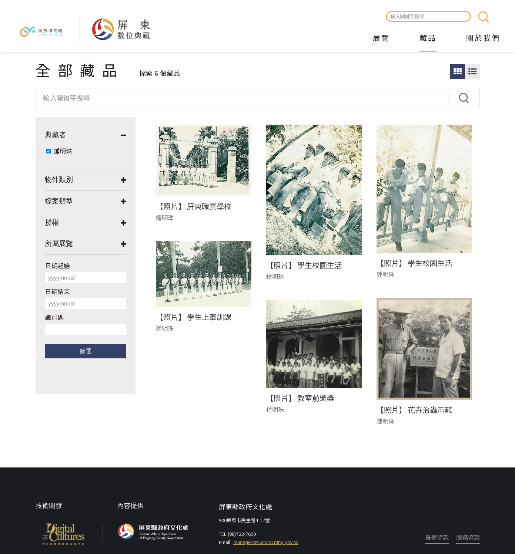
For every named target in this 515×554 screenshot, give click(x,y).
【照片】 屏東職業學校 (193, 206)
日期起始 (57, 265)
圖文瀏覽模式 (472, 71)
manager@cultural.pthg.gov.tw (265, 542)
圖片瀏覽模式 (457, 71)
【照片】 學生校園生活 (304, 265)
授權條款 (437, 537)
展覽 (381, 38)
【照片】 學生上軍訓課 (193, 317)
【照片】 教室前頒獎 (300, 397)
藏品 (428, 38)
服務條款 (468, 537)
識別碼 (54, 317)
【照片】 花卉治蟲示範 (414, 409)
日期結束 (57, 291)
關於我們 (483, 38)
